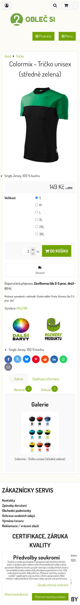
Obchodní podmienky (16, 510)
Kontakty (8, 500)
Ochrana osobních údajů (19, 516)
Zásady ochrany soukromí (53, 585)
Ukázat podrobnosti (16, 594)
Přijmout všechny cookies (50, 597)
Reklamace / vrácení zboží (20, 526)
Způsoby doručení (14, 505)
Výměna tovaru (13, 521)
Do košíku (56, 251)
